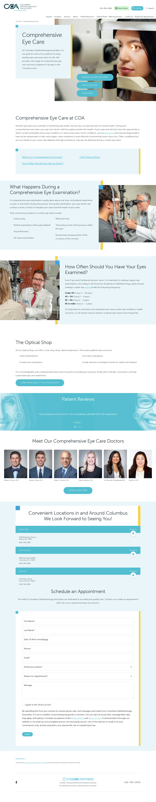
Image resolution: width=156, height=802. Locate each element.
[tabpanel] (78, 418)
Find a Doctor (89, 85)
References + (21, 759)
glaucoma (109, 133)
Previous (19, 415)
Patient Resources (87, 17)
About (75, 17)
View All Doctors (78, 490)
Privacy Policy (77, 718)
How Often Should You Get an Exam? (42, 163)
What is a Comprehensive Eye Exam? (42, 157)
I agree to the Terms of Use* (36, 704)
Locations (57, 17)
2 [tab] (76, 426)
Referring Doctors (115, 17)
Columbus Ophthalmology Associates (35, 762)
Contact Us (129, 17)
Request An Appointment (144, 17)
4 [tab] (81, 426)
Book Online (121, 8)
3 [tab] (79, 426)
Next (136, 415)
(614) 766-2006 (24, 542)
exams (88, 287)
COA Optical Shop (90, 157)
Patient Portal (102, 17)
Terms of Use (95, 718)
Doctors (49, 17)
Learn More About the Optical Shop (40, 382)
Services (67, 17)
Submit (27, 734)
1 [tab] (74, 426)
